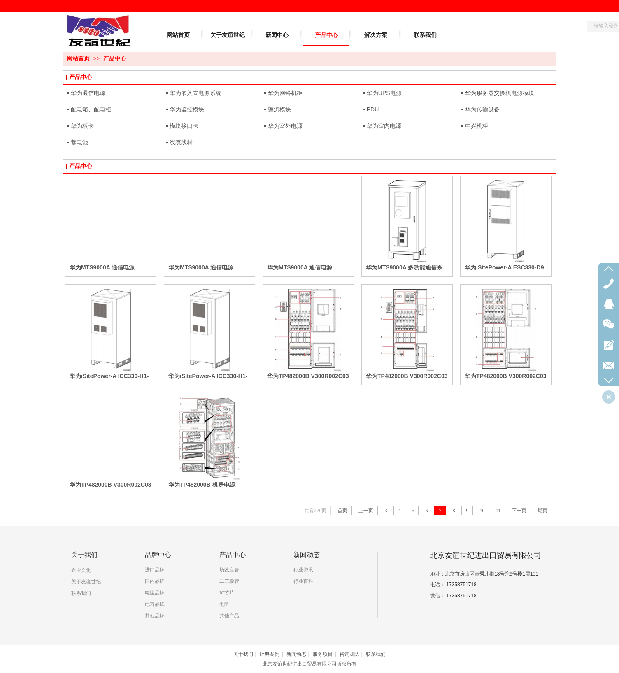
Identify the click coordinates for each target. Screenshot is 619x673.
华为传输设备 (482, 109)
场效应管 (229, 570)
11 (498, 510)
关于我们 (243, 654)
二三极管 (229, 581)
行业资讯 (303, 570)
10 (481, 510)
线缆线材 (181, 142)
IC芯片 (226, 593)
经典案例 (269, 654)
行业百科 (303, 581)
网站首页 (78, 59)
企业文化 (81, 570)
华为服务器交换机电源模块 (499, 93)
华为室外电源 (285, 126)
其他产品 (229, 616)
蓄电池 (79, 142)
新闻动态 (296, 654)
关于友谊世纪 (86, 582)
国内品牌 (155, 581)
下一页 (519, 510)
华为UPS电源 (384, 93)
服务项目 (323, 654)
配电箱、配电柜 (91, 109)
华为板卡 (82, 126)
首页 (342, 510)
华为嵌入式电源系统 (195, 93)
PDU (373, 109)
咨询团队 (349, 654)
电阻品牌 (155, 593)
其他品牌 (155, 616)
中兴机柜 (476, 126)
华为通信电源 (88, 93)
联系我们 (81, 593)
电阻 (224, 604)
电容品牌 (155, 604)
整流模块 (279, 109)
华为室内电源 (384, 126)
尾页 (542, 510)
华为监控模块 (187, 109)
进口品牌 (155, 570)
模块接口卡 (184, 126)
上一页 (365, 510)
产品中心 (114, 59)
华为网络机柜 (285, 93)
